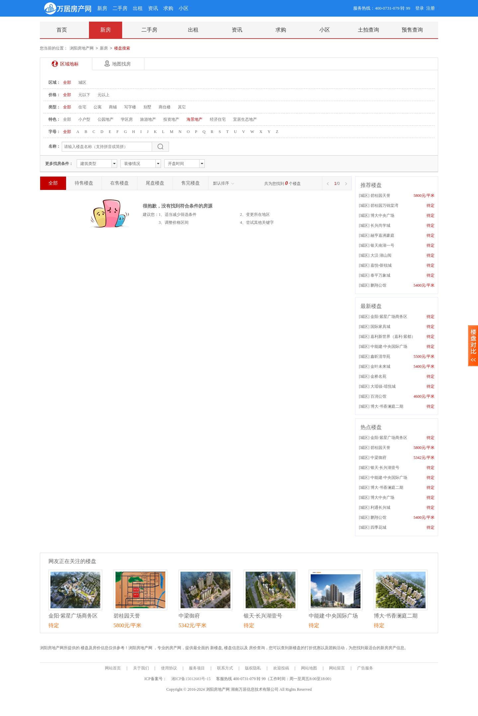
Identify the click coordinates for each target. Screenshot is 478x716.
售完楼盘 (190, 183)
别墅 (147, 107)
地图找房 (121, 64)
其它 (182, 107)
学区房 (127, 119)
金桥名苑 (378, 376)
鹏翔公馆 (378, 285)
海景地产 (194, 119)
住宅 (82, 107)
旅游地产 (148, 119)
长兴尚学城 (380, 225)
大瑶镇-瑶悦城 (383, 386)
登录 (419, 8)
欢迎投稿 (281, 668)
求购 (168, 8)
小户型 (84, 119)
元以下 (84, 94)
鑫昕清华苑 (380, 356)
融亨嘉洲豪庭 (382, 235)
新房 (102, 8)
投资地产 (171, 119)
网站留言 (337, 668)
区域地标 (69, 64)
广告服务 (365, 668)
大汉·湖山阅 (380, 255)
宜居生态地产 (245, 119)
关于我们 (141, 668)
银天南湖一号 (382, 245)
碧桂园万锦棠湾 (384, 205)
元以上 (104, 94)
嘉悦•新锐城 (381, 265)
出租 (138, 8)
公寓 (98, 107)
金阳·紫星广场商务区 (388, 316)
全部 (67, 82)
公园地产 (106, 119)
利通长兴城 (380, 507)
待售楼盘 (84, 183)
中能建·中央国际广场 (388, 346)
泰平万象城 (380, 275)
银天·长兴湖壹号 (384, 467)
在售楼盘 (119, 183)
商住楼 (165, 107)
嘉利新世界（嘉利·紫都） (392, 336)
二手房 (120, 8)
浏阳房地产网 (82, 48)
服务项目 (197, 668)
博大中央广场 (382, 215)
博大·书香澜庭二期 (386, 406)
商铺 (113, 107)
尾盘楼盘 (155, 183)
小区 (184, 8)
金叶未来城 (380, 366)
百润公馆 (378, 396)
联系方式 (225, 668)
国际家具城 (380, 326)
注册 (430, 8)
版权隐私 (253, 668)
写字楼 (130, 107)
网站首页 (113, 668)
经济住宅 (218, 119)
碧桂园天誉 (380, 195)
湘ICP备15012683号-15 (191, 678)
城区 (82, 82)
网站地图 (309, 668)
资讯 (153, 8)
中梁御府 (378, 457)
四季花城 (378, 527)
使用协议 (169, 668)
